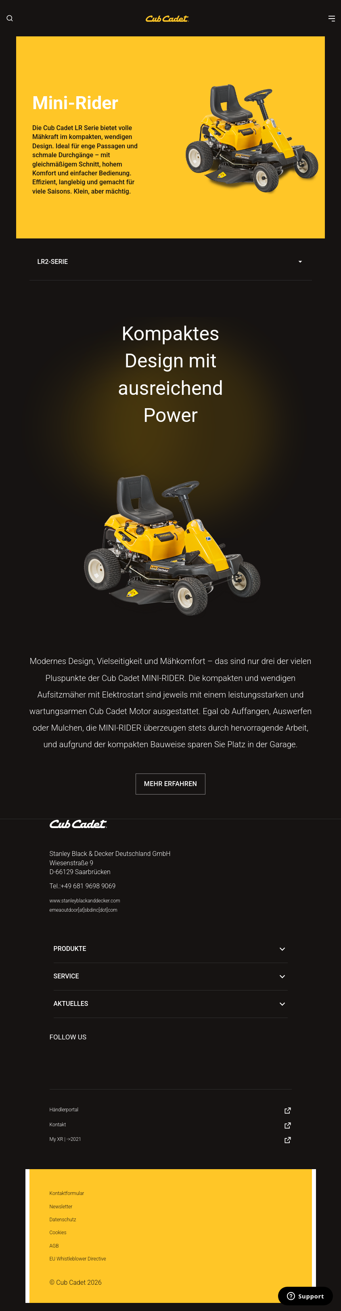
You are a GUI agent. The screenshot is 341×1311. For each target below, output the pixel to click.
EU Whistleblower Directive (78, 1259)
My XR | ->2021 (66, 1139)
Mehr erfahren (170, 784)
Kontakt (58, 1125)
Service (171, 977)
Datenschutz (63, 1219)
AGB (54, 1246)
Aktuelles (171, 1004)
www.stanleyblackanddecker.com (85, 901)
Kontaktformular (67, 1193)
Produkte (171, 949)
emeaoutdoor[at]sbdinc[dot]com (83, 910)
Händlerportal (64, 1110)
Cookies (58, 1232)
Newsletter (61, 1207)
